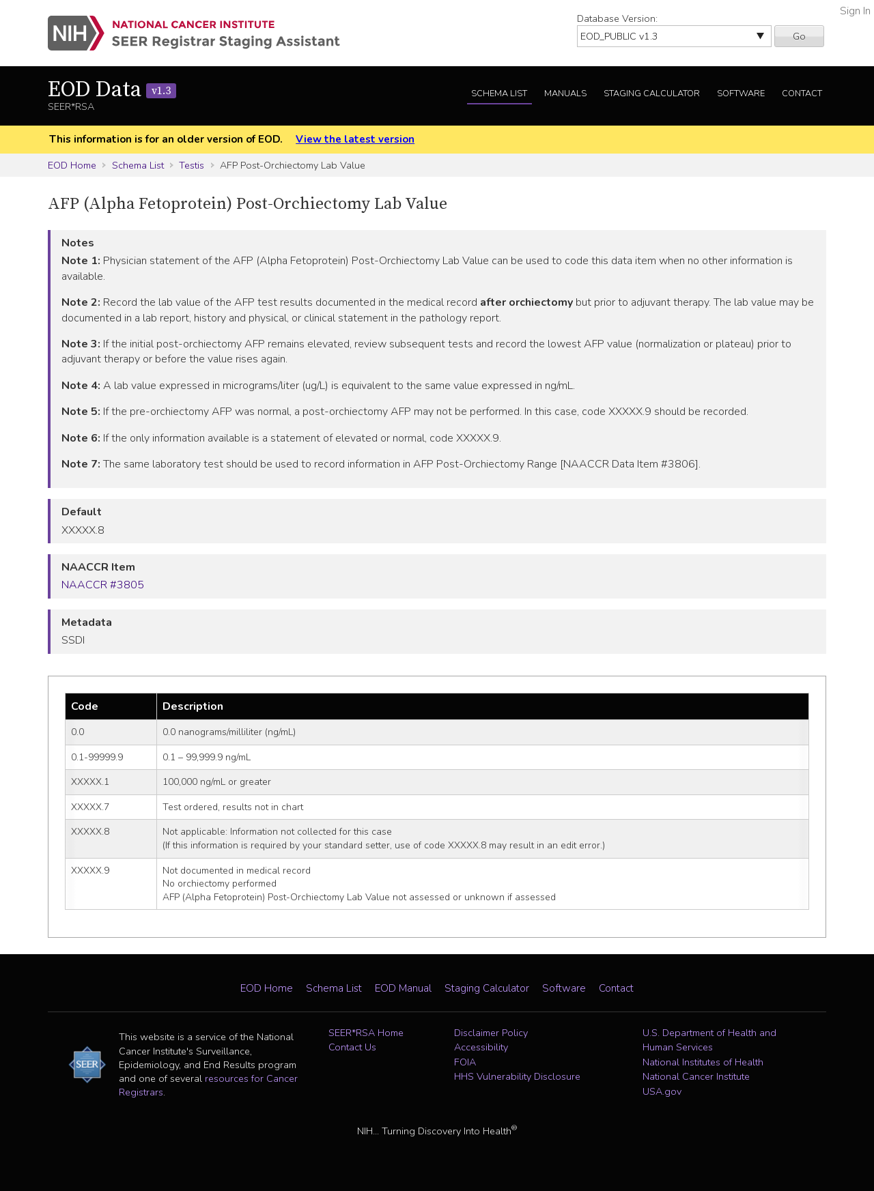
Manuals (565, 93)
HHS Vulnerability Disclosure (517, 1076)
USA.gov (662, 1091)
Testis (191, 165)
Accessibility (481, 1047)
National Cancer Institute (696, 1076)
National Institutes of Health (703, 1062)
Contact (802, 93)
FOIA (465, 1062)
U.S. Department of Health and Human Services (709, 1040)
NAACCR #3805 (102, 584)
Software (741, 93)
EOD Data (112, 90)
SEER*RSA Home (366, 1032)
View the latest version (355, 139)
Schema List (499, 93)
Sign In (855, 10)
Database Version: (617, 18)
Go (799, 36)
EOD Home (72, 165)
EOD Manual (403, 988)
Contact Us (352, 1047)
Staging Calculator (652, 93)
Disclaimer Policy (491, 1032)
